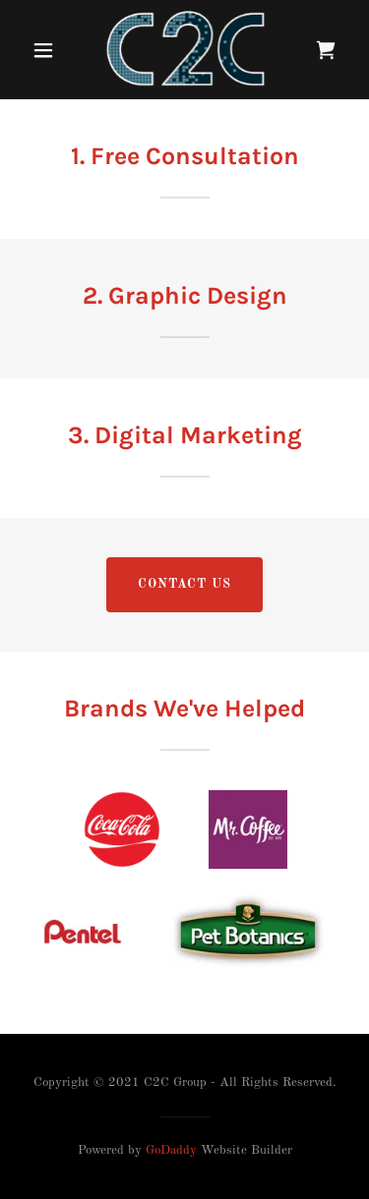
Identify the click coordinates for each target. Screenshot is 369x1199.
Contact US (184, 584)
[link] (185, 49)
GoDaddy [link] (171, 1150)
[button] (43, 50)
